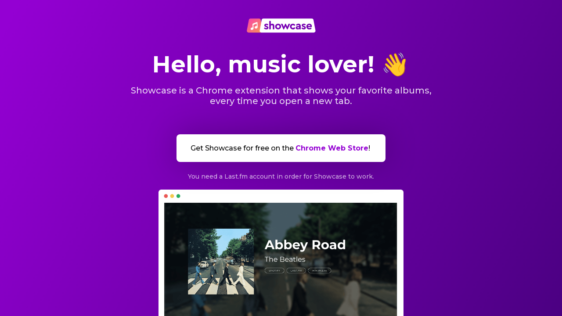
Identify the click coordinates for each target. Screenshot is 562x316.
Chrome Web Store (331, 148)
